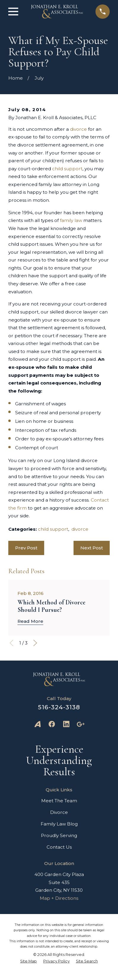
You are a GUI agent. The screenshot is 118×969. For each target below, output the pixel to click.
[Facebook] (52, 724)
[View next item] (35, 643)
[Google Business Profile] (80, 724)
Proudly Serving (59, 835)
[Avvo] (37, 724)
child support (67, 168)
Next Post (91, 548)
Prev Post (26, 548)
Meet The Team (59, 800)
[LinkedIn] (66, 724)
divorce (78, 129)
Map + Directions (59, 898)
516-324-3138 (59, 707)
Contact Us (59, 847)
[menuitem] (28, 961)
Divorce (59, 812)
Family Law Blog (59, 824)
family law (71, 220)
